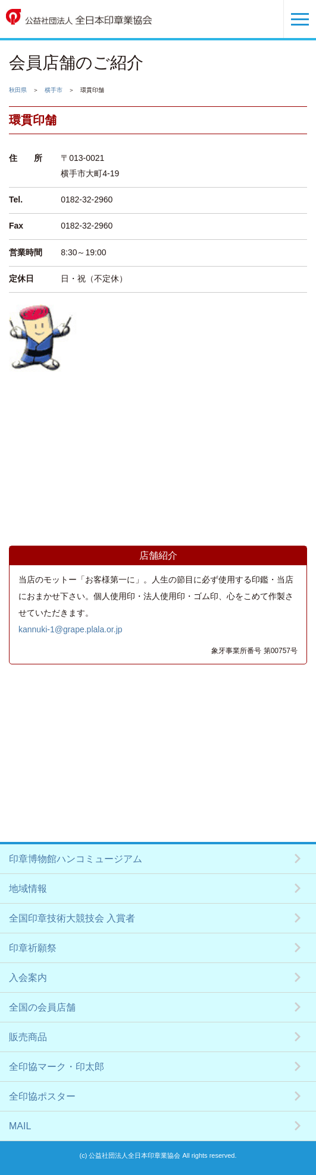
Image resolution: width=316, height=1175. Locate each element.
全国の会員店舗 (42, 1007)
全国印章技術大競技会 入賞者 (72, 918)
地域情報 (28, 888)
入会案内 (28, 978)
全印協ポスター (42, 1096)
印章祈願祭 (33, 948)
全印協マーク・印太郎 (56, 1067)
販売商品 (28, 1037)
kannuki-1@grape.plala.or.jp (70, 629)
